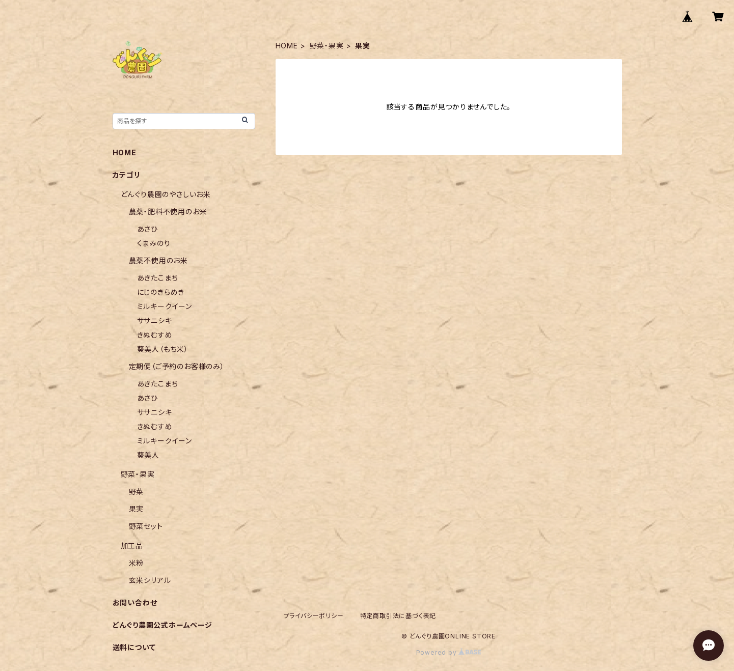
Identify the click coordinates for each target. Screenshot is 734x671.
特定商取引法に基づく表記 (398, 616)
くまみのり (154, 243)
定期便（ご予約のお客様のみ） (177, 366)
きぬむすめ (155, 334)
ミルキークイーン (164, 306)
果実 (136, 509)
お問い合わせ (135, 602)
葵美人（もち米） (162, 349)
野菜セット (146, 526)
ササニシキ (154, 320)
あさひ (147, 229)
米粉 (136, 562)
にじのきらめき (161, 292)
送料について (134, 647)
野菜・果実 (327, 45)
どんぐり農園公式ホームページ (162, 625)
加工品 (132, 545)
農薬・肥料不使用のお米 (168, 211)
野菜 (136, 491)
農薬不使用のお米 (158, 260)
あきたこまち (157, 277)
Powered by (448, 652)
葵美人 (148, 455)
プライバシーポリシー (314, 616)
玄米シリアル (150, 580)
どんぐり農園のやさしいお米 (166, 194)
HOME (287, 45)
